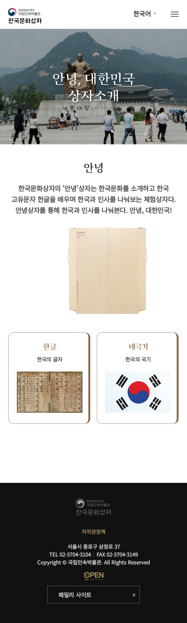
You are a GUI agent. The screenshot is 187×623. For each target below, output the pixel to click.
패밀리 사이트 (74, 594)
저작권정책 (93, 531)
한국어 (142, 13)
